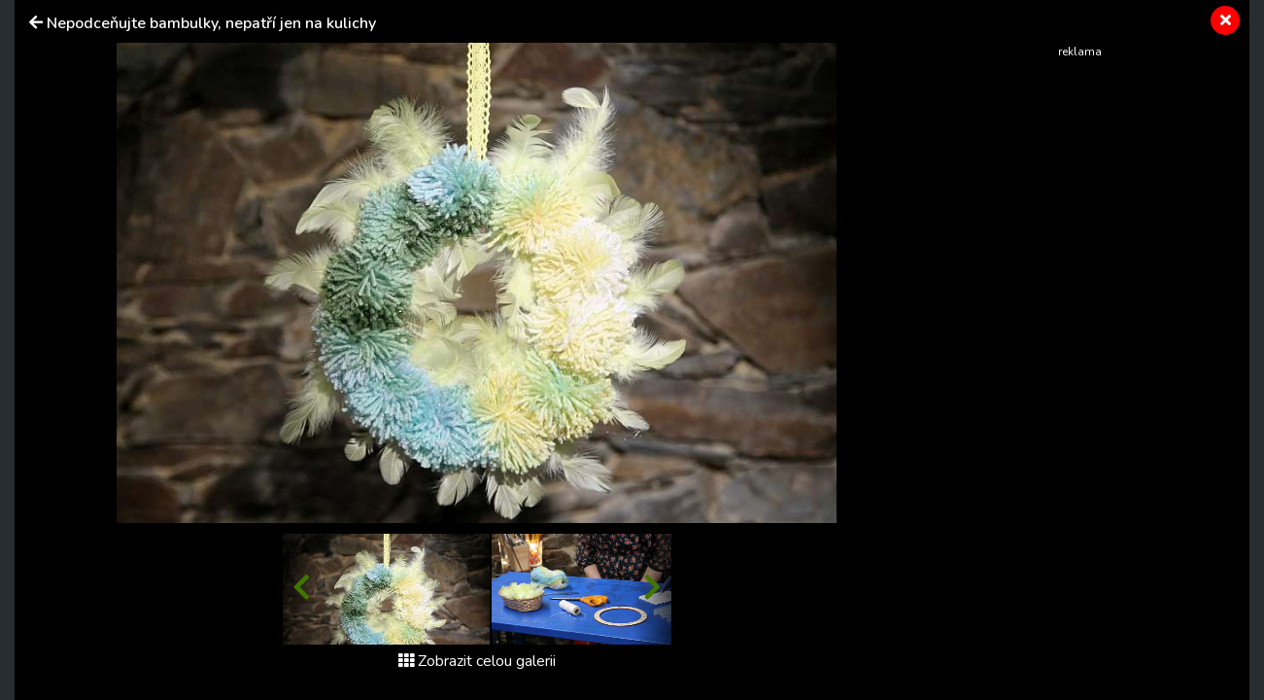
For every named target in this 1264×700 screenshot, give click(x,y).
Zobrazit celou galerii (477, 661)
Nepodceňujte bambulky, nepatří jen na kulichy (211, 23)
